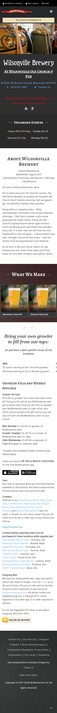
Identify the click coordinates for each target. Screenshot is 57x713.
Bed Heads (32, 3)
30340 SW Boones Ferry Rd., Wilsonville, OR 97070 (28, 83)
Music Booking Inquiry (33, 644)
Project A (28, 667)
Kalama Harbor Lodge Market (18, 561)
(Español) (27, 650)
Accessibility (14, 655)
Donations (43, 655)
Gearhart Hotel (10, 554)
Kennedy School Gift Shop (16, 564)
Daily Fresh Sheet (28, 675)
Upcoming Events (28, 122)
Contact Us (42, 87)
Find (45, 3)
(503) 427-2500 (17, 87)
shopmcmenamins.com (14, 592)
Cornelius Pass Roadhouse (21, 504)
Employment (14, 650)
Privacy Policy (41, 650)
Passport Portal (13, 3)
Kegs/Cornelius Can (12, 527)
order (44, 582)
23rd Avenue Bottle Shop (31, 500)
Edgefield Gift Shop (12, 547)
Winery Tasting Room (27, 511)
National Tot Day (17, 138)
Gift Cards (29, 655)
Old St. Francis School (13, 568)
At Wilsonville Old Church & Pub (28, 74)
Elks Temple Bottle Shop (15, 550)
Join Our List (29, 639)
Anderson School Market (15, 543)
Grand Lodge (9, 557)
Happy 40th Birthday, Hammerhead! (27, 131)
